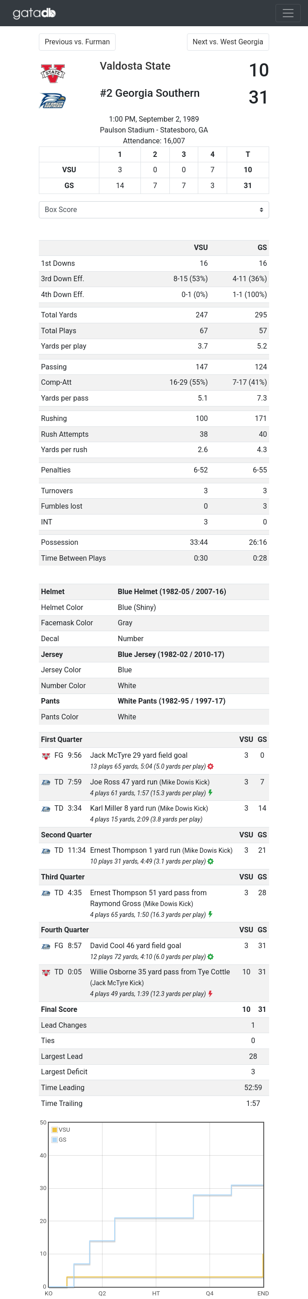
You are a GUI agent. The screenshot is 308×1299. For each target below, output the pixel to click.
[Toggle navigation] (288, 13)
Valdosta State (135, 66)
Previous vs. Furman (77, 42)
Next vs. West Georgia (228, 42)
